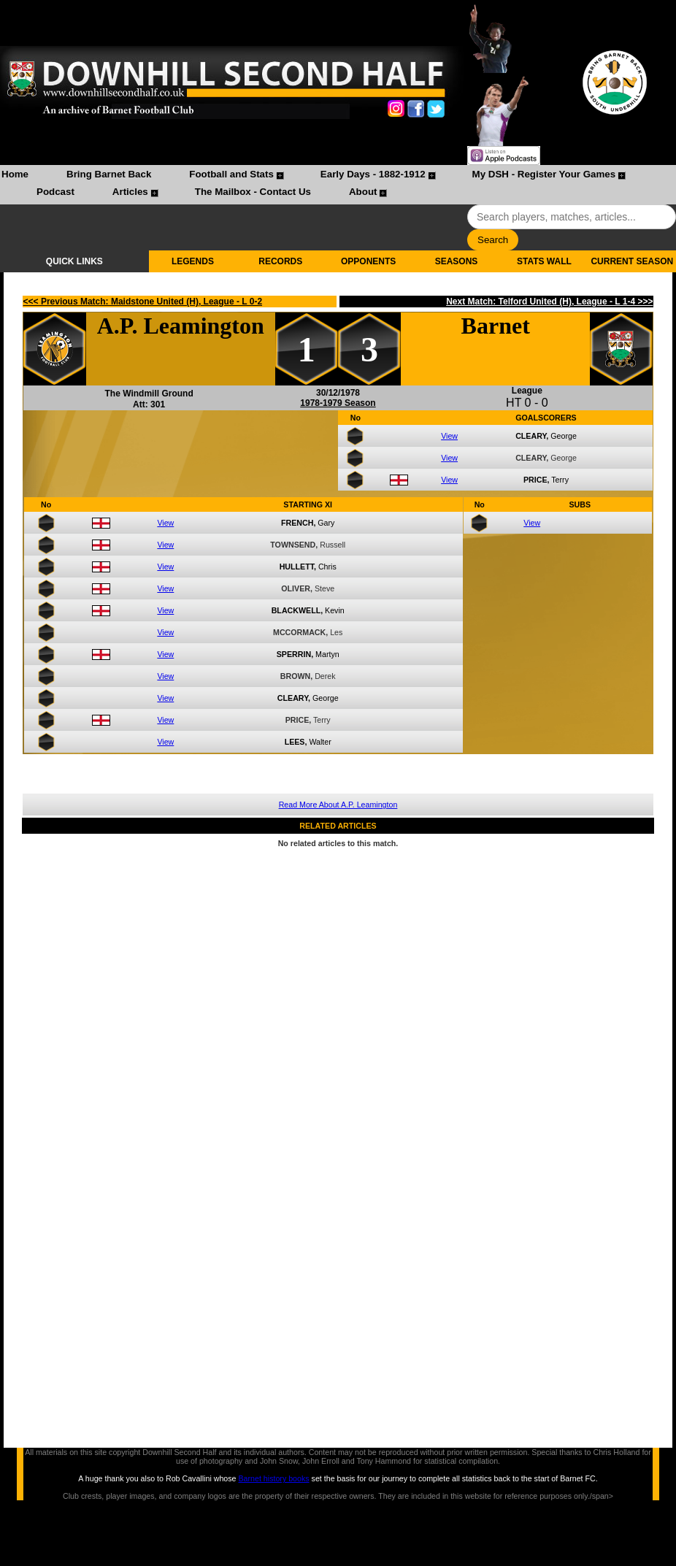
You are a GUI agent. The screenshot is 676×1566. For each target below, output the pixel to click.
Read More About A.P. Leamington (338, 804)
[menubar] (338, 184)
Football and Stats (231, 174)
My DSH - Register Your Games (544, 174)
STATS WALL (544, 261)
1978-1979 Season (337, 403)
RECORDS (280, 261)
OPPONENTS (368, 261)
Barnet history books (273, 1478)
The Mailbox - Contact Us (253, 191)
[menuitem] (15, 176)
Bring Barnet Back (108, 174)
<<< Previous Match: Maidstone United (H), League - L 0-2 (143, 301)
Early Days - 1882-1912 (373, 174)
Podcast (55, 191)
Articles (130, 191)
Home (14, 174)
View (449, 435)
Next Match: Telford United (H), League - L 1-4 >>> (549, 301)
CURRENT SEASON (632, 261)
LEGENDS (193, 261)
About (363, 191)
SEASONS (456, 261)
